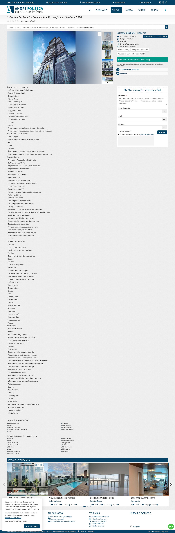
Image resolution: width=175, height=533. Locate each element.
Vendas (116, 10)
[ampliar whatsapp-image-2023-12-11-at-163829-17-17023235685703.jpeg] (41, 57)
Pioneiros (141, 33)
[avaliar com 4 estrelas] (15, 21)
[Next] (171, 484)
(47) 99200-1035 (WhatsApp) (58, 2)
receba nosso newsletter (100, 517)
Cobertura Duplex (16, 17)
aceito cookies (31, 526)
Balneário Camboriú (126, 33)
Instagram (136, 526)
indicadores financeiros (100, 519)
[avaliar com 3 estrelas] (13, 21)
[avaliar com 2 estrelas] (10, 21)
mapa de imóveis (98, 524)
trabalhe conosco (98, 526)
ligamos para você (57, 519)
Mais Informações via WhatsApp (134, 60)
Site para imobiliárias (154, 531)
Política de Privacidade (87, 531)
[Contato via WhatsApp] (171, 527)
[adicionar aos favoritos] (43, 503)
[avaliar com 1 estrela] (8, 21)
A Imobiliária (101, 10)
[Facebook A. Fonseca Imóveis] (148, 519)
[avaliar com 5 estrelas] (18, 21)
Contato (155, 10)
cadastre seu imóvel (99, 521)
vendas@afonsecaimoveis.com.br (62, 521)
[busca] (165, 10)
